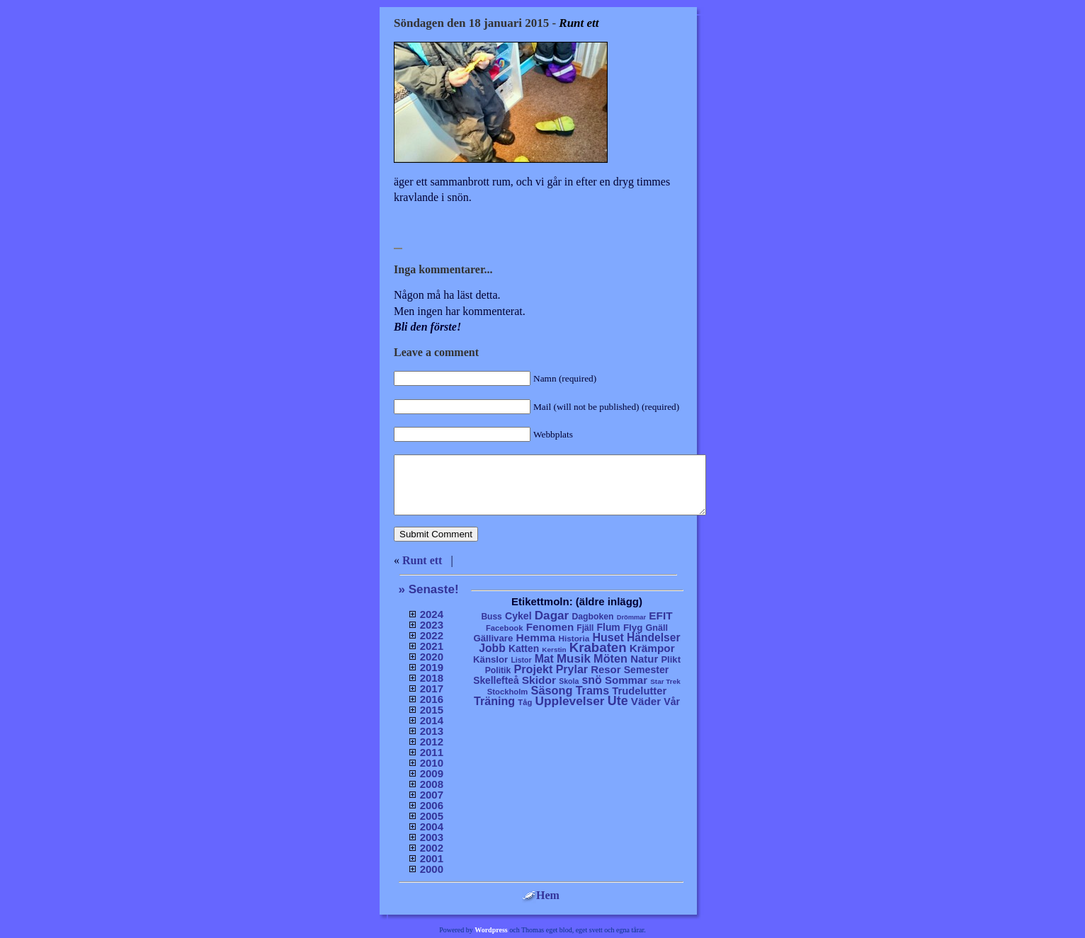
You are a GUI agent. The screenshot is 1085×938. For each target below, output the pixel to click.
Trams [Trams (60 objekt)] (592, 690)
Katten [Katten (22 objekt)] (524, 648)
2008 (431, 784)
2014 (431, 720)
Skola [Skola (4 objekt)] (569, 681)
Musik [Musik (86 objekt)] (574, 658)
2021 (431, 646)
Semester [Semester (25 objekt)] (646, 669)
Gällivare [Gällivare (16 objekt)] (493, 638)
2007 (431, 795)
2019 (431, 667)
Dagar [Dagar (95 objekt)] (552, 615)
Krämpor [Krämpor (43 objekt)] (652, 648)
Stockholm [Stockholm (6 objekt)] (507, 691)
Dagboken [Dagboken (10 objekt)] (592, 617)
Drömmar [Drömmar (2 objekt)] (631, 617)
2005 (431, 816)
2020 (431, 657)
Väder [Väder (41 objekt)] (646, 701)
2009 (431, 773)
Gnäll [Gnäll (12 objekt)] (657, 628)
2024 (431, 614)
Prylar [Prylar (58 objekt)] (572, 669)
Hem (540, 895)
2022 (431, 635)
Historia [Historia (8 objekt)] (573, 638)
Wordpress (491, 930)
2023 (431, 625)
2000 (431, 869)
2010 (431, 763)
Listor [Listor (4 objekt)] (521, 660)
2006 (431, 805)
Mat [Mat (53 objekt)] (544, 659)
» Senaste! (429, 589)
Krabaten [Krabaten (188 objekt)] (598, 647)
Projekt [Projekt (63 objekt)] (532, 669)
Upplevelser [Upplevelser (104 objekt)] (570, 701)
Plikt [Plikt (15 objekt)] (671, 659)
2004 (431, 826)
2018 (431, 678)
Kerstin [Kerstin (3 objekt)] (554, 649)
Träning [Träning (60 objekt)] (494, 700)
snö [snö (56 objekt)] (591, 680)
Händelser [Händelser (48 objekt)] (653, 637)
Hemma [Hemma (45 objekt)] (536, 637)
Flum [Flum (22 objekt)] (608, 627)
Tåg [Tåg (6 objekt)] (525, 702)
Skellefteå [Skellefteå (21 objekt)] (495, 680)
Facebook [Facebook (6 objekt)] (504, 628)
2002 (431, 848)
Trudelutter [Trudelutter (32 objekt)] (639, 691)
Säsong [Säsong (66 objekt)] (552, 690)
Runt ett (422, 560)
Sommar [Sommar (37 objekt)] (626, 680)
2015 (431, 710)
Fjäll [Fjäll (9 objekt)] (584, 628)
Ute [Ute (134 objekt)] (618, 701)
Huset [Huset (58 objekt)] (608, 637)
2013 (431, 731)
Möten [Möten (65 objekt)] (610, 658)
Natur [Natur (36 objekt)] (644, 659)
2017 (431, 688)
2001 (431, 858)
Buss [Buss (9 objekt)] (491, 617)
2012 (431, 742)
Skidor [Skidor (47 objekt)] (539, 680)
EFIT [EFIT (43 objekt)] (660, 616)
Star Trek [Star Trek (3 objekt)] (665, 681)
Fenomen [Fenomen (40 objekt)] (550, 627)
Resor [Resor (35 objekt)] (605, 669)
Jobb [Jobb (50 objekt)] (492, 648)
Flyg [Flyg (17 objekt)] (632, 627)
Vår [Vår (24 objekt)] (672, 701)
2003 (431, 837)
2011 (431, 752)
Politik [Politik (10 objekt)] (498, 670)
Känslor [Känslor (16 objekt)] (490, 659)
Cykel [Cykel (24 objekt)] (518, 616)
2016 (431, 699)
